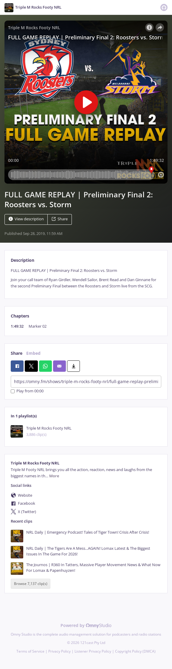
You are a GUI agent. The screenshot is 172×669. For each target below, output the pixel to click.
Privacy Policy (59, 651)
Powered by (86, 625)
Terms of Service (30, 651)
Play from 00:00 (27, 391)
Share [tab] (16, 353)
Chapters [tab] (20, 316)
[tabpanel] (86, 278)
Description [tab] (22, 260)
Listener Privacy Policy (93, 651)
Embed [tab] (33, 353)
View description (26, 219)
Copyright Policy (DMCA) (135, 651)
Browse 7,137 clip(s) (30, 583)
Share (60, 219)
